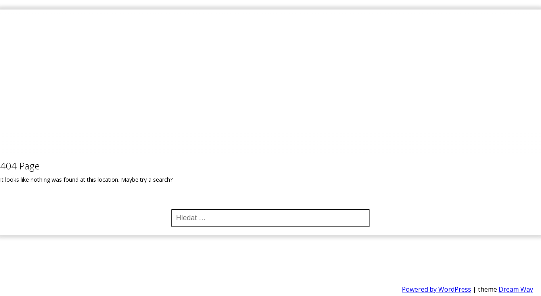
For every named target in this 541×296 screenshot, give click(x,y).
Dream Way (516, 289)
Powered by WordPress (436, 289)
